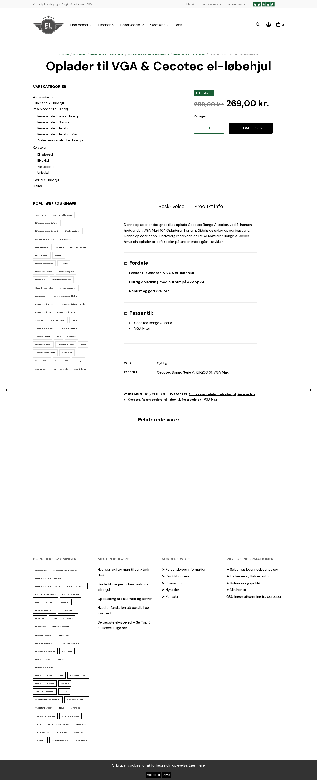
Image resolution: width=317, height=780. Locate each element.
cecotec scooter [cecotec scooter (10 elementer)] (66, 239)
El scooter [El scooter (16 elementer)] (64, 263)
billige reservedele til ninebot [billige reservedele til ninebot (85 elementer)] (46, 223)
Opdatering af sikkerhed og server (125, 598)
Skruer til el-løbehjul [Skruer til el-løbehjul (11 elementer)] (57, 320)
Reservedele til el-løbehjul (106, 54)
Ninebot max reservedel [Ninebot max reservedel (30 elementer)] (61, 280)
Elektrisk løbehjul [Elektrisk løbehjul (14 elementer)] (41, 255)
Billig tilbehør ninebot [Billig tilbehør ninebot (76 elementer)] (72, 231)
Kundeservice (209, 4)
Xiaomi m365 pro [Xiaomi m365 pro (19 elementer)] (42, 361)
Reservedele (130, 24)
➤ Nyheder (170, 589)
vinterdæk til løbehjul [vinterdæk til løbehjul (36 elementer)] (43, 345)
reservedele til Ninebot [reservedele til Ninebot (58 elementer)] (44, 304)
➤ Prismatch (172, 583)
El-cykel (43, 160)
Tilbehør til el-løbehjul (49, 103)
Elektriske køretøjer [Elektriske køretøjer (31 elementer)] (78, 247)
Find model (79, 24)
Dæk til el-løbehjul (46, 180)
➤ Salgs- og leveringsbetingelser (252, 569)
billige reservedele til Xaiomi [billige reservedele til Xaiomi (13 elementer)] (46, 231)
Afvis (166, 775)
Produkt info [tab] (208, 206)
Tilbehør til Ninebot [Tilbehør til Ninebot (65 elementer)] (42, 336)
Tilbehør (104, 24)
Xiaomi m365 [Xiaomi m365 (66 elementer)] (67, 353)
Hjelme (38, 186)
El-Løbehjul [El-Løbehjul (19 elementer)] (60, 247)
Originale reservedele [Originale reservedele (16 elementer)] (44, 288)
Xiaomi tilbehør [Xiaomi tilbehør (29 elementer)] (80, 369)
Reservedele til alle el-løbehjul (58, 116)
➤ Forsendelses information (184, 569)
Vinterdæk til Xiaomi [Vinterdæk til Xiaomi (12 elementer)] (66, 345)
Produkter (79, 54)
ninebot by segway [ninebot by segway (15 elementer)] (66, 271)
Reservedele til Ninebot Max (57, 134)
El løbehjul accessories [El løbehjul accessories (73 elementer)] (44, 263)
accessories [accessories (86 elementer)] (40, 215)
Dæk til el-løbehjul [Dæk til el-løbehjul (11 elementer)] (42, 247)
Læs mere (197, 765)
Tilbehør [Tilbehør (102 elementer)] (75, 320)
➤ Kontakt (170, 596)
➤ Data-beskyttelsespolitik (248, 576)
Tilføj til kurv (250, 128)
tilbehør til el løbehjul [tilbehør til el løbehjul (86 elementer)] (69, 328)
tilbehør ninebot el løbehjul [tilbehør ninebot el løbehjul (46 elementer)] (45, 328)
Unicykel (43, 173)
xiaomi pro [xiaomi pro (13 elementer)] (79, 361)
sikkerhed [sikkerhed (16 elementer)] (39, 320)
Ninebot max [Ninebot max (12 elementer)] (40, 280)
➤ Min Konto (236, 589)
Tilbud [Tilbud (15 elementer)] (58, 336)
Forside (64, 54)
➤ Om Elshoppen (175, 576)
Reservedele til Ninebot (54, 128)
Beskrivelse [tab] (171, 206)
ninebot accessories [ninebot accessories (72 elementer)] (43, 271)
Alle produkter (43, 97)
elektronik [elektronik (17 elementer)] (59, 255)
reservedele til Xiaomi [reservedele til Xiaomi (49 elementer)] (66, 312)
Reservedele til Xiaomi (53, 122)
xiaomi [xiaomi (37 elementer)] (83, 345)
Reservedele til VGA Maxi (189, 54)
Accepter (153, 775)
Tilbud (190, 4)
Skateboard (46, 167)
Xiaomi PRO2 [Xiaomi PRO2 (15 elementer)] (40, 369)
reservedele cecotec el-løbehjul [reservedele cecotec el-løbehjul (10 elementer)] (64, 296)
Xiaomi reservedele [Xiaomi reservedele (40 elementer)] (60, 369)
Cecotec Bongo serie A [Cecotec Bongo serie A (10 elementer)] (44, 239)
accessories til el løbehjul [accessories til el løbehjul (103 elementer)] (62, 215)
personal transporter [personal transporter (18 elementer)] (68, 288)
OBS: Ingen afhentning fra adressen (254, 596)
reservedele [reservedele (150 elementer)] (40, 296)
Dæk (178, 24)
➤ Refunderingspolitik (243, 583)
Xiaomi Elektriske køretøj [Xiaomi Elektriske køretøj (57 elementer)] (45, 353)
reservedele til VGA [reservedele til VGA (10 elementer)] (43, 312)
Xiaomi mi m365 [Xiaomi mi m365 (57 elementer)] (61, 361)
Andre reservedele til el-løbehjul (148, 54)
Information (235, 4)
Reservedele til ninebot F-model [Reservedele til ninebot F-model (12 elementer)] (72, 304)
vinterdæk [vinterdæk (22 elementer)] (71, 336)
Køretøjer (157, 24)
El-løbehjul (45, 154)
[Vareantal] (209, 128)
